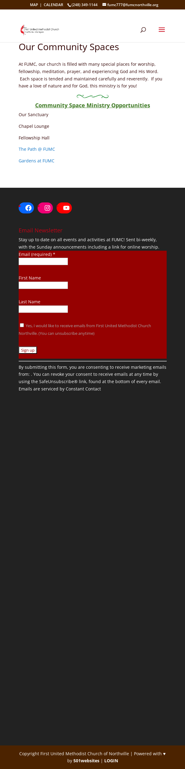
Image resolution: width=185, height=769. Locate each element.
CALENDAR (53, 4)
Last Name (29, 302)
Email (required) (37, 254)
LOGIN (111, 760)
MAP (34, 4)
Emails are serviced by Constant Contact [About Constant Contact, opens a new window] (60, 389)
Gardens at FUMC (36, 161)
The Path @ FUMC (37, 149)
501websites (86, 760)
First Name (30, 278)
